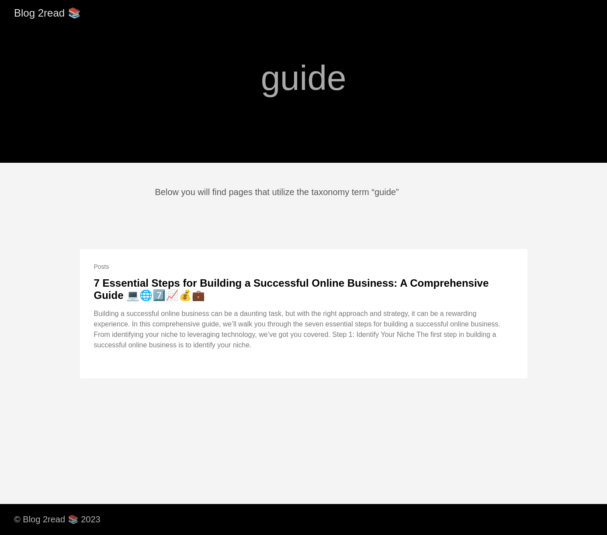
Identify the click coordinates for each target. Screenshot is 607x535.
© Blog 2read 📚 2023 (57, 519)
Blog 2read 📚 (47, 13)
